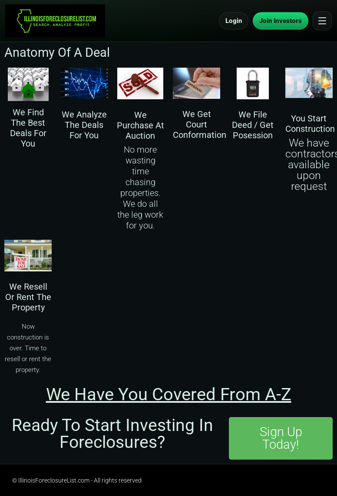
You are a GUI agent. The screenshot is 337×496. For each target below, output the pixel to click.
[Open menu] (322, 20)
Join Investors (280, 21)
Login (233, 21)
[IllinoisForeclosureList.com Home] (55, 20)
